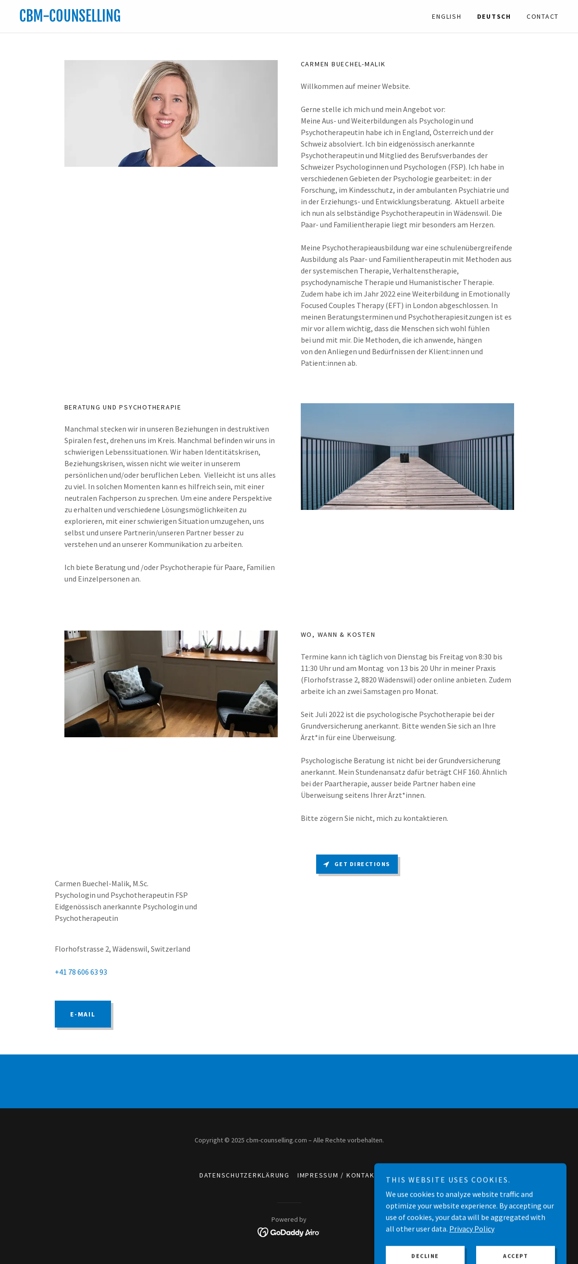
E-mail (83, 1014)
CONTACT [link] (543, 16)
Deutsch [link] (494, 16)
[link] (154, 19)
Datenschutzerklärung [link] (244, 1175)
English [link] (446, 16)
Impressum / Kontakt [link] (338, 1175)
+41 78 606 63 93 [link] (81, 972)
